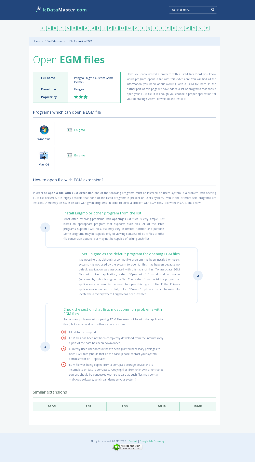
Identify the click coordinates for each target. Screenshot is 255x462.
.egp (88, 406)
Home (36, 41)
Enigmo (79, 130)
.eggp (198, 406)
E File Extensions (55, 41)
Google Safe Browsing (152, 441)
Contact (132, 441)
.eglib (161, 406)
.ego (124, 406)
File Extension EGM (81, 41)
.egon (51, 406)
